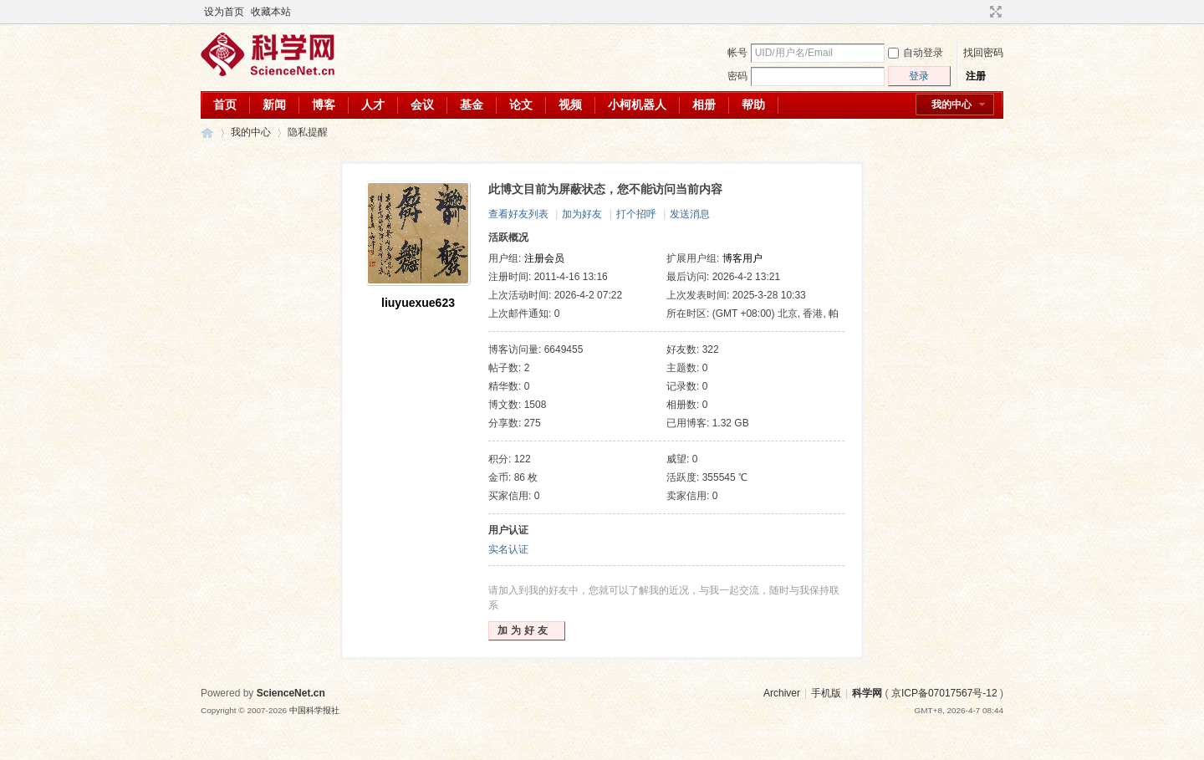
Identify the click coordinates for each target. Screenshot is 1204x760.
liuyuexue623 (418, 302)
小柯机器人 (637, 104)
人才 (373, 104)
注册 (976, 76)
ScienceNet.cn (291, 693)
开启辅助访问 (980, 11)
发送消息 (690, 214)
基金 (471, 104)
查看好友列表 (518, 214)
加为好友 (582, 214)
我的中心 (951, 104)
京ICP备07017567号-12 (944, 693)
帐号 (737, 53)
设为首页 (224, 12)
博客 (323, 104)
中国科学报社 (314, 710)
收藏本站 (271, 12)
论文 (521, 104)
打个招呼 (636, 214)
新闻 (274, 104)
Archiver (781, 693)
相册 (704, 104)
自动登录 (915, 53)
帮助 (753, 104)
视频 (570, 104)
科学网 (207, 132)
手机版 (826, 693)
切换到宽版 (993, 11)
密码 (737, 76)
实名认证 (508, 549)
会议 (422, 104)
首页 (225, 104)
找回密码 (983, 53)
